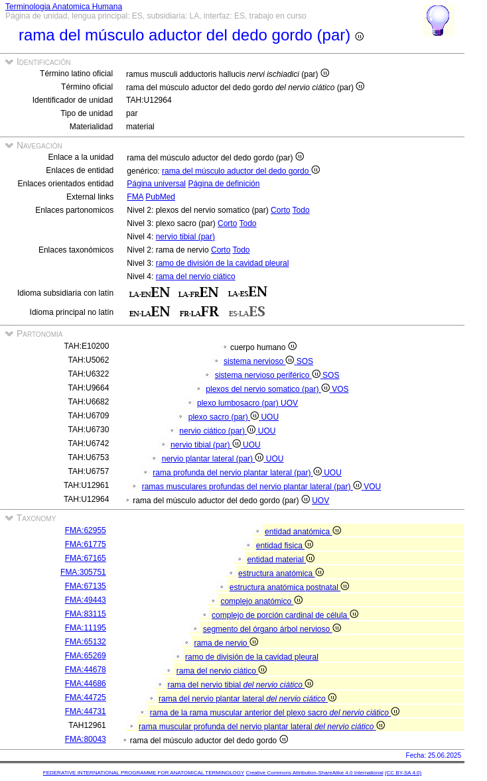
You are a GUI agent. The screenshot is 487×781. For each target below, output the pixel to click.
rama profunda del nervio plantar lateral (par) (238, 472)
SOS (305, 361)
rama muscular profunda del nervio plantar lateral (262, 726)
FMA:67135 (85, 586)
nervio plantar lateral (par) (214, 458)
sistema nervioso (260, 361)
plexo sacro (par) (224, 417)
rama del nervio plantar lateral (247, 698)
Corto (280, 210)
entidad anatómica (302, 531)
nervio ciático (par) (218, 431)
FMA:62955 (85, 530)
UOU (270, 417)
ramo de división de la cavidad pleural (222, 263)
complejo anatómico (261, 601)
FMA (135, 197)
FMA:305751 (83, 572)
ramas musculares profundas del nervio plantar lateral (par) (253, 486)
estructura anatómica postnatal (289, 587)
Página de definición (223, 183)
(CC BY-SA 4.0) (403, 773)
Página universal (156, 183)
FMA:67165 (85, 558)
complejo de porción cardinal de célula (285, 615)
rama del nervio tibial (240, 685)
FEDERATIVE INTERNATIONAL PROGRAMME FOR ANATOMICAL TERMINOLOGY (143, 773)
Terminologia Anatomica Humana (63, 6)
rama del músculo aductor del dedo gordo (241, 171)
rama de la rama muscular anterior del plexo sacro (275, 712)
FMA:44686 (85, 683)
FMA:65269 (85, 655)
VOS (340, 389)
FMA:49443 (85, 600)
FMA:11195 (85, 627)
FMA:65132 (85, 641)
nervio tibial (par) (185, 236)
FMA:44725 (85, 697)
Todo (301, 210)
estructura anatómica (280, 573)
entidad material (280, 559)
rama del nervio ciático (196, 276)
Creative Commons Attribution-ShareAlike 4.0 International (314, 773)
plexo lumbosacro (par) (239, 403)
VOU (372, 486)
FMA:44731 (85, 711)
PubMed (160, 197)
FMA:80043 (85, 739)
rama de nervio (225, 643)
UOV (289, 403)
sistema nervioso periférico (268, 375)
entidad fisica (284, 545)
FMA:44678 (85, 669)
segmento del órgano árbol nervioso (272, 629)
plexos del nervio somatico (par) (269, 389)
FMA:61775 (85, 544)
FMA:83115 (85, 614)
